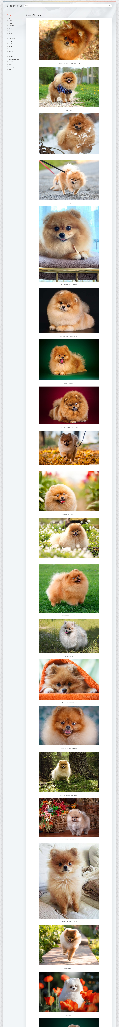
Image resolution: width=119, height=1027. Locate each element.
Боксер (11, 64)
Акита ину (11, 67)
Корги (10, 23)
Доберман (12, 38)
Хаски (10, 46)
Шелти (10, 43)
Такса (10, 33)
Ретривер (11, 54)
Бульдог (11, 31)
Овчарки (11, 61)
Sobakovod (14, 5)
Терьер (11, 36)
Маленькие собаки (14, 59)
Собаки (11, 56)
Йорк (10, 49)
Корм (10, 28)
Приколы (11, 18)
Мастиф (11, 51)
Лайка (10, 20)
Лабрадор (11, 25)
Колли (10, 41)
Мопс (10, 69)
